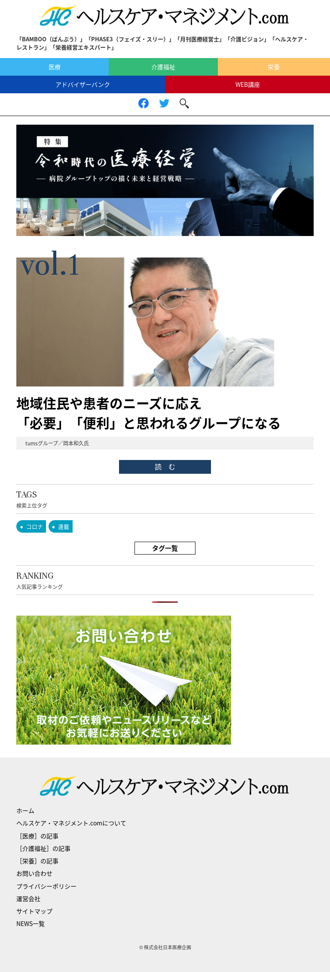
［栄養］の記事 (37, 860)
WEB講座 (247, 84)
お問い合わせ (34, 873)
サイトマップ (34, 911)
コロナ (34, 526)
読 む (165, 466)
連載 (63, 526)
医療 (55, 66)
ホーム (25, 810)
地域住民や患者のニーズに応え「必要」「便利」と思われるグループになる (148, 412)
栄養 (274, 66)
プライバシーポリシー (46, 886)
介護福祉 (163, 66)
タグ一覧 (165, 548)
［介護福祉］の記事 (43, 848)
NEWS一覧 (30, 923)
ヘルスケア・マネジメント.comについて (71, 823)
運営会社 (28, 898)
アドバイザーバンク (82, 84)
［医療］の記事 (37, 835)
